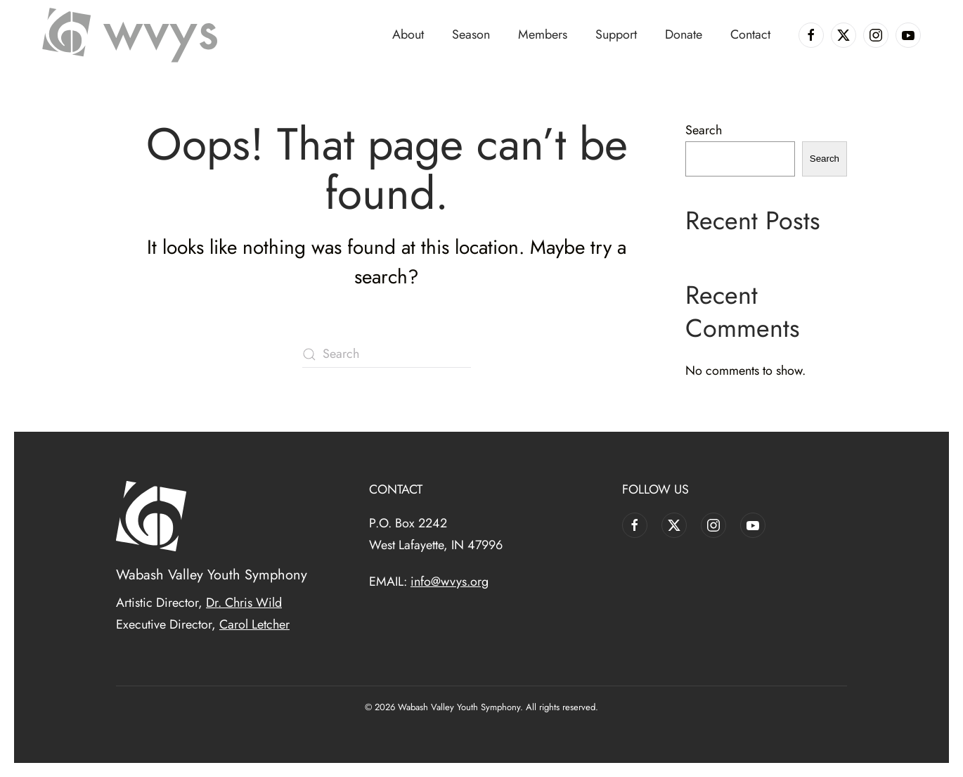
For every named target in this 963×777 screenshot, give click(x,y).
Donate (683, 34)
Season (471, 34)
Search (703, 130)
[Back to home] (130, 35)
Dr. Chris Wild (244, 602)
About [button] (408, 34)
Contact (750, 34)
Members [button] (542, 34)
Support (616, 34)
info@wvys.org (450, 581)
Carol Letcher (254, 624)
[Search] (386, 354)
